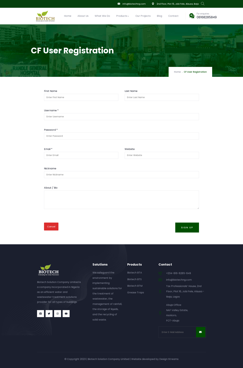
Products (122, 16)
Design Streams (169, 359)
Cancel (51, 226)
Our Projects (143, 16)
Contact (173, 16)
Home (67, 16)
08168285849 (207, 17)
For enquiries (203, 13)
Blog (159, 16)
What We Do (102, 16)
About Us (82, 16)
